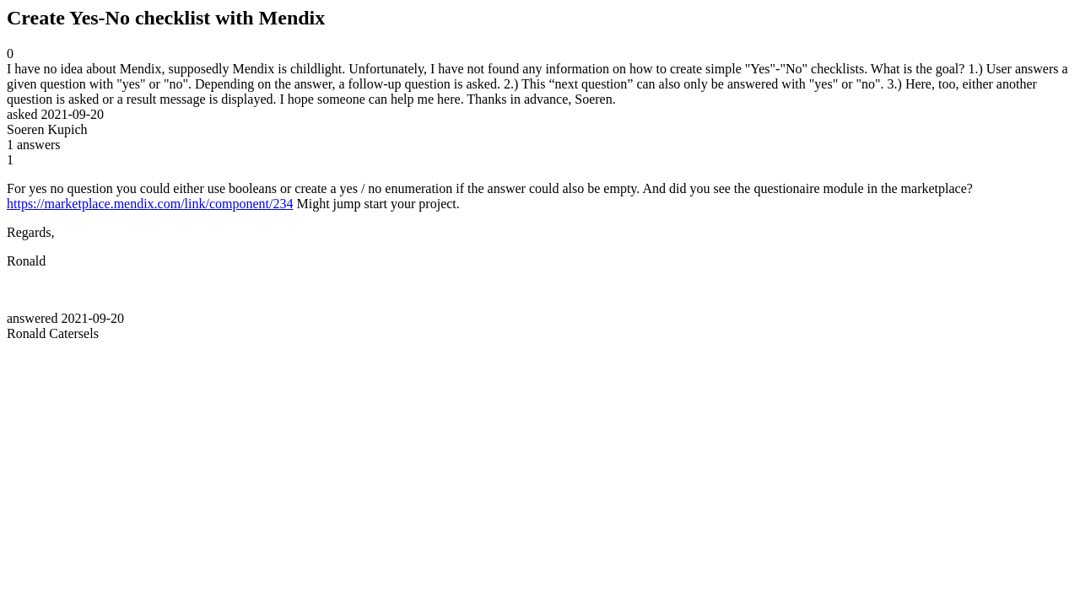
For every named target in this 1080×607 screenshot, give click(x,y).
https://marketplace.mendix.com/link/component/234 (150, 203)
